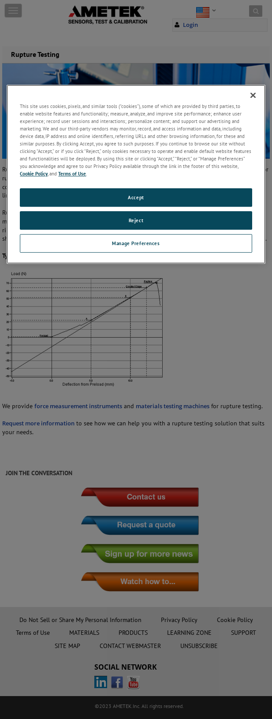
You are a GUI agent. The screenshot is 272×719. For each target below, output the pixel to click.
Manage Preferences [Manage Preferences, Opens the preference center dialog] (136, 243)
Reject (136, 220)
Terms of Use (72, 173)
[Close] (253, 95)
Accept (136, 197)
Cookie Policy (34, 173)
